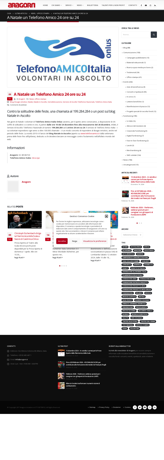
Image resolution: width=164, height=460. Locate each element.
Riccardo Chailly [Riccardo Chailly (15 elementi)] (145, 312)
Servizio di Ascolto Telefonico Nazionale (79, 102)
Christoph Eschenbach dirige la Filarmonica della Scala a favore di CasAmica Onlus (27, 236)
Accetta (62, 241)
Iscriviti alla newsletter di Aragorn (122, 352)
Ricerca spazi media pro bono (139, 67)
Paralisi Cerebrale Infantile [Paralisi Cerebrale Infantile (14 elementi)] (134, 305)
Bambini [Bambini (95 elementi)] (140, 256)
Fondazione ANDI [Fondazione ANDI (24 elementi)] (130, 280)
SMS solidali (131, 155)
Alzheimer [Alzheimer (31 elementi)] (127, 252)
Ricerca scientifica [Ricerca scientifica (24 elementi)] (139, 316)
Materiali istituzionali (135, 62)
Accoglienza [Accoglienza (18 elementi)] (136, 248)
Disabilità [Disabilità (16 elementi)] (148, 266)
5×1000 (129, 121)
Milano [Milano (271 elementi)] (139, 294)
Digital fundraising (134, 135)
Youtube (145, 409)
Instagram (150, 409)
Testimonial (131, 72)
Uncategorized (129, 164)
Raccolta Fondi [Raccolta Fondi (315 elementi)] (129, 312)
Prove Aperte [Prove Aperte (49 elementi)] (141, 309)
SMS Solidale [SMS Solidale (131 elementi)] (136, 319)
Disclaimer (117, 409)
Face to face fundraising (136, 140)
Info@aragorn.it (21, 361)
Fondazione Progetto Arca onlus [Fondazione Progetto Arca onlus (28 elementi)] (137, 291)
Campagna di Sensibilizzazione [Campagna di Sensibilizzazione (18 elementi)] (135, 259)
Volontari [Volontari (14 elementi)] (134, 330)
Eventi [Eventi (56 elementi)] (125, 270)
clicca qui (36, 158)
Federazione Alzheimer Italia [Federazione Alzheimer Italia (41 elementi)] (134, 273)
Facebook (135, 409)
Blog (12, 102)
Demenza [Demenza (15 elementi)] (137, 266)
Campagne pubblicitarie (136, 57)
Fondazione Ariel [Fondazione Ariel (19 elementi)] (147, 280)
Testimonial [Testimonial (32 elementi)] (128, 326)
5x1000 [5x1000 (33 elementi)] (125, 248)
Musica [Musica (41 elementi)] (148, 294)
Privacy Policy (104, 409)
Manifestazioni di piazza (137, 106)
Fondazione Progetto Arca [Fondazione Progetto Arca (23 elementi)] (134, 287)
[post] (125, 180)
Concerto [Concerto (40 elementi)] (127, 266)
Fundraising (128, 116)
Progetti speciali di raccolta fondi (140, 111)
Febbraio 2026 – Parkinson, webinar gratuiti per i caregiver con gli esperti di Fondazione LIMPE (142, 211)
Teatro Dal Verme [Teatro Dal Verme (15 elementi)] (148, 323)
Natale (30, 102)
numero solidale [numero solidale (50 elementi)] (142, 302)
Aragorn (22, 99)
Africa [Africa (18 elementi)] (146, 248)
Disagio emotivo (20, 102)
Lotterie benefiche (134, 101)
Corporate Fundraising (136, 131)
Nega (74, 241)
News (79, 5)
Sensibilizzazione (55, 102)
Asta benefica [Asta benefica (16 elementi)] (128, 256)
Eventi (125, 82)
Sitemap (92, 409)
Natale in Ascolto (40, 102)
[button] (106, 216)
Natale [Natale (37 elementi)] (142, 298)
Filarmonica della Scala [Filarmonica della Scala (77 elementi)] (132, 277)
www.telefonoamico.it (90, 133)
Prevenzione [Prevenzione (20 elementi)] (128, 309)
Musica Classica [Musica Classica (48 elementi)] (129, 298)
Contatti (132, 5)
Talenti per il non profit (113, 5)
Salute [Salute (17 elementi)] (125, 319)
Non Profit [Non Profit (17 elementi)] (127, 302)
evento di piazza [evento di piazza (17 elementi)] (138, 270)
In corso (130, 96)
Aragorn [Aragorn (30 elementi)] (137, 252)
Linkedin (155, 409)
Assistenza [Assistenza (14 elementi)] (149, 252)
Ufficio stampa (40, 99)
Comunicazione (129, 52)
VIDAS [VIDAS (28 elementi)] (125, 330)
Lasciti (129, 145)
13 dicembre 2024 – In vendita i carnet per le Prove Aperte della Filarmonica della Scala (144, 179)
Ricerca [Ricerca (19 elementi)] (126, 316)
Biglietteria (92, 5)
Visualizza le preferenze (94, 241)
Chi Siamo (56, 5)
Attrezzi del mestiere (135, 126)
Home (45, 5)
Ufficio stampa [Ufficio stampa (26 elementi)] (142, 326)
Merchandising (133, 150)
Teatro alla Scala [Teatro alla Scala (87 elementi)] (130, 323)
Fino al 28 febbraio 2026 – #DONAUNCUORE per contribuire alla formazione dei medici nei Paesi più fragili (143, 194)
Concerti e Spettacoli (135, 92)
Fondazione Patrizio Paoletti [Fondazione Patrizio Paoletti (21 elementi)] (135, 284)
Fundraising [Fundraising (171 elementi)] (128, 294)
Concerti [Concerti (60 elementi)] (145, 263)
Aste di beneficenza (135, 87)
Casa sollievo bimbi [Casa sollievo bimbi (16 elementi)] (131, 263)
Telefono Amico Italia (103, 102)
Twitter (140, 409)
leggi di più (19, 257)
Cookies (128, 409)
